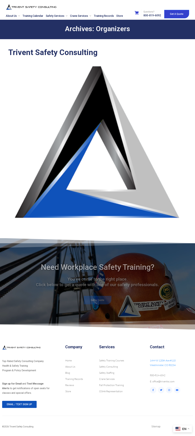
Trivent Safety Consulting (53, 52)
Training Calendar (32, 15)
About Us (13, 16)
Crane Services (80, 16)
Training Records (104, 15)
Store (119, 15)
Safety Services (57, 16)
